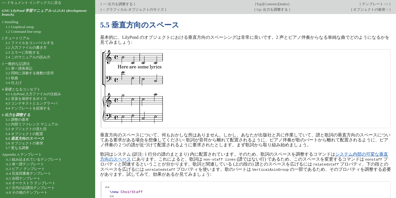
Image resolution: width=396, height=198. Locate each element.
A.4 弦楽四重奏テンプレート (28, 173)
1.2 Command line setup (23, 31)
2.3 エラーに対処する (23, 52)
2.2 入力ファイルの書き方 (26, 47)
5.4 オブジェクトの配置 (24, 134)
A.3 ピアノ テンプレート (25, 169)
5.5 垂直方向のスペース (25, 138)
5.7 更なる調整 (17, 148)
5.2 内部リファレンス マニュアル (32, 124)
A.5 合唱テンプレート (23, 178)
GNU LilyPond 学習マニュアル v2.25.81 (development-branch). (44, 13)
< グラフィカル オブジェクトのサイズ (133, 9)
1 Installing (10, 22)
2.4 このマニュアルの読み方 (28, 57)
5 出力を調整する (16, 115)
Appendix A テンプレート (22, 154)
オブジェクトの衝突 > (370, 9)
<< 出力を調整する (118, 4)
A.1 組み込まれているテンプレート (34, 159)
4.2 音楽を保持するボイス (26, 99)
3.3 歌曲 (12, 78)
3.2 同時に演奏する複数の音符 (30, 73)
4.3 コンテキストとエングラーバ (31, 103)
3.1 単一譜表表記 (19, 68)
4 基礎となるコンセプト (21, 89)
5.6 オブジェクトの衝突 (24, 143)
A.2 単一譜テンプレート (25, 164)
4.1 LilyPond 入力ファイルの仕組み (33, 94)
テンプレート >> (375, 4)
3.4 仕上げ (14, 83)
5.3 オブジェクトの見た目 (26, 129)
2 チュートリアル (16, 38)
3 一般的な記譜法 (16, 64)
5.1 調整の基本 (17, 119)
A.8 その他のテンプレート (27, 192)
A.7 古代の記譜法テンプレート (30, 188)
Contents (271, 4)
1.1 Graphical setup (20, 27)
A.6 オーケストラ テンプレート (31, 183)
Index (284, 4)
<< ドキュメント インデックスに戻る (32, 3)
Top (259, 4)
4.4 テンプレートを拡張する (28, 108)
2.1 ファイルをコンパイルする (30, 43)
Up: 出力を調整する (272, 9)
